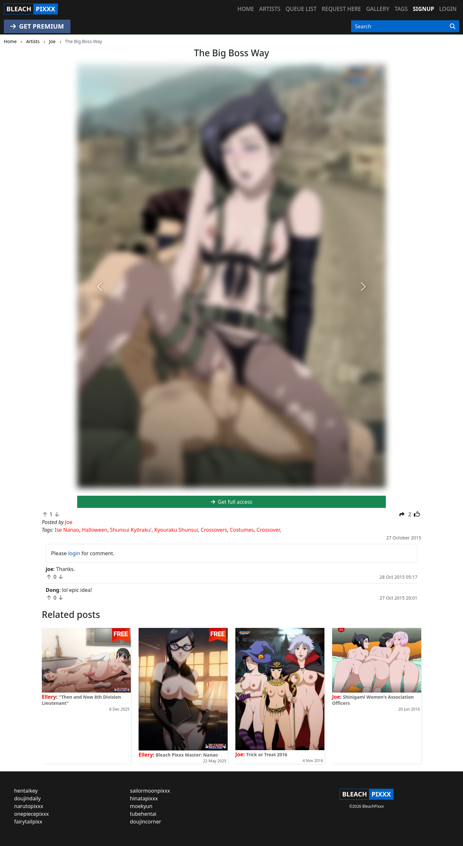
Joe (239, 754)
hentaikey (26, 790)
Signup (423, 9)
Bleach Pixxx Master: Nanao (187, 755)
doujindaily (27, 798)
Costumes (242, 529)
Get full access (231, 501)
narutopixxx (28, 806)
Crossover (268, 529)
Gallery (377, 9)
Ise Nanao (67, 529)
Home (246, 9)
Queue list (301, 9)
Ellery (49, 696)
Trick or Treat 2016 (266, 754)
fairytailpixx (28, 821)
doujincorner (145, 821)
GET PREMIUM (37, 26)
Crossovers (214, 529)
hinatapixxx (144, 798)
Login (448, 9)
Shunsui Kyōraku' (130, 529)
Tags (401, 9)
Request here (341, 9)
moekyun (141, 806)
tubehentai (143, 813)
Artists (269, 9)
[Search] (452, 26)
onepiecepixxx (31, 813)
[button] (100, 287)
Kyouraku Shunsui (176, 529)
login (74, 553)
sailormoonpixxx (150, 790)
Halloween (94, 529)
